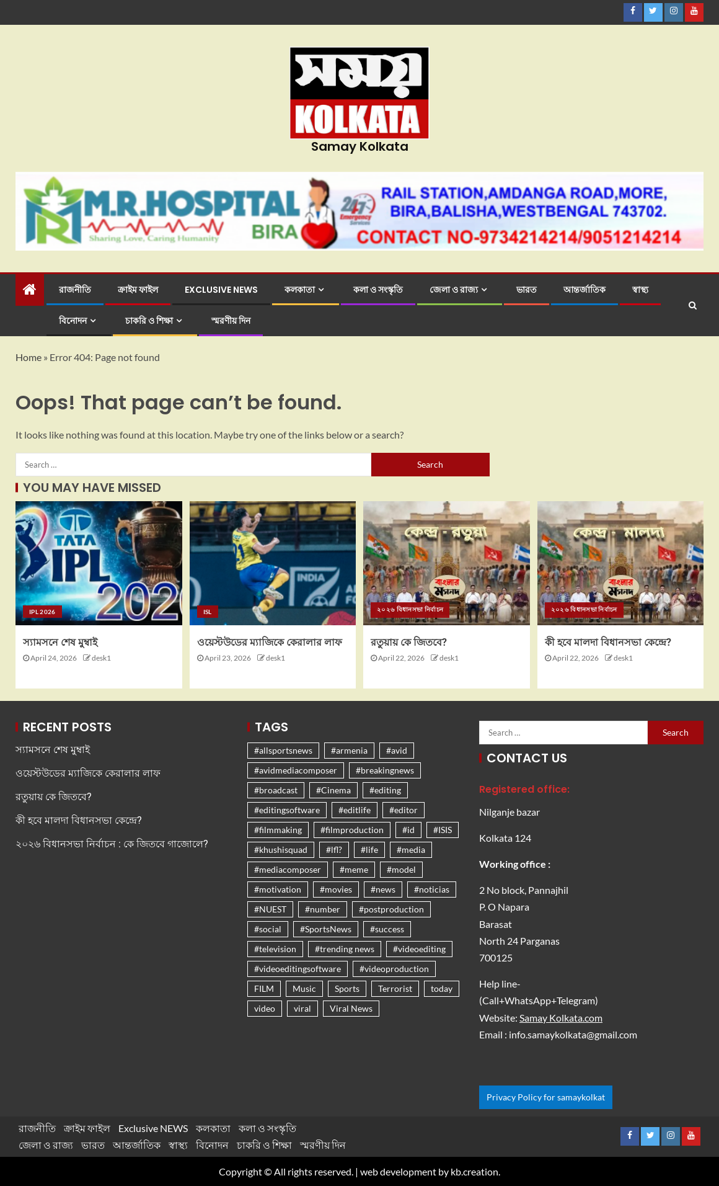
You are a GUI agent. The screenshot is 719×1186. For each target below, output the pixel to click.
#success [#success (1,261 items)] (387, 929)
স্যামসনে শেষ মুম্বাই (60, 642)
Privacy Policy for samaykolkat (546, 1097)
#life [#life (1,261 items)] (369, 849)
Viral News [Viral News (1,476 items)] (351, 1008)
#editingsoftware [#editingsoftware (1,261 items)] (287, 810)
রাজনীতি (75, 289)
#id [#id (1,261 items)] (408, 829)
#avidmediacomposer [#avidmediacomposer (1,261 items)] (295, 770)
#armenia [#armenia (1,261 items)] (349, 750)
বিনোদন (73, 320)
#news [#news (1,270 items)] (383, 889)
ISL (207, 611)
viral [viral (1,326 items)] (302, 1008)
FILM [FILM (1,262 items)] (264, 988)
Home (28, 357)
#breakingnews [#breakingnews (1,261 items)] (385, 770)
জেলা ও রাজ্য (454, 289)
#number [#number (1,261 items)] (322, 909)
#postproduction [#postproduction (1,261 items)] (391, 909)
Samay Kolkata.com (560, 1017)
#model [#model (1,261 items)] (401, 869)
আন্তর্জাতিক (584, 289)
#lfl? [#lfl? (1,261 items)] (334, 849)
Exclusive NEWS (221, 289)
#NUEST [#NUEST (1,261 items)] (270, 909)
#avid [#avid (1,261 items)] (396, 750)
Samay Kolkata (359, 146)
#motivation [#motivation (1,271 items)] (277, 889)
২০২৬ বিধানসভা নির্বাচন (410, 609)
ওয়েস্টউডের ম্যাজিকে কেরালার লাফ (269, 642)
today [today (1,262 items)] (441, 988)
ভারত (526, 289)
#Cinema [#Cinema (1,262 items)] (333, 790)
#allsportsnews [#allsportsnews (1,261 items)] (283, 750)
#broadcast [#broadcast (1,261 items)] (276, 790)
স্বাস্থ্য (640, 289)
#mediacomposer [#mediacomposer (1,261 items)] (287, 869)
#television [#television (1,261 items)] (275, 948)
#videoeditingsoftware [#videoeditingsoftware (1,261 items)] (297, 968)
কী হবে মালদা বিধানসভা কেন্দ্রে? (608, 642)
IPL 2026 (42, 611)
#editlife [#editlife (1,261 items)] (354, 810)
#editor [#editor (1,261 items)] (403, 810)
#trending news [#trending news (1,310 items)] (344, 948)
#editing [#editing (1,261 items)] (385, 790)
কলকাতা (300, 289)
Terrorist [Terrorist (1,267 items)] (395, 988)
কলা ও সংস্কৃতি (378, 289)
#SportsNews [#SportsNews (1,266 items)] (325, 929)
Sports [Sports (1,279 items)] (347, 988)
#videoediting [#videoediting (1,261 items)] (419, 948)
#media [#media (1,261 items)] (411, 849)
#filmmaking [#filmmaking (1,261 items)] (278, 829)
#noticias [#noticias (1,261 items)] (431, 889)
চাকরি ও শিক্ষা (149, 320)
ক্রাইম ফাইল (138, 289)
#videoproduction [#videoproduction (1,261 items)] (394, 968)
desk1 (101, 657)
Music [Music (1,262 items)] (304, 988)
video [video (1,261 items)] (264, 1008)
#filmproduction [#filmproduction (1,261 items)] (352, 829)
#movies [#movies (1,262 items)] (336, 889)
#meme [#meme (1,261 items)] (354, 869)
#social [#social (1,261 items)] (267, 929)
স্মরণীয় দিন (230, 320)
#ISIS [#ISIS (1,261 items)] (442, 829)
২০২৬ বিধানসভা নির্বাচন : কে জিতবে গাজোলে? (111, 844)
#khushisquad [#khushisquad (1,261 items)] (280, 849)
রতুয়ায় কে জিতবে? (409, 642)
